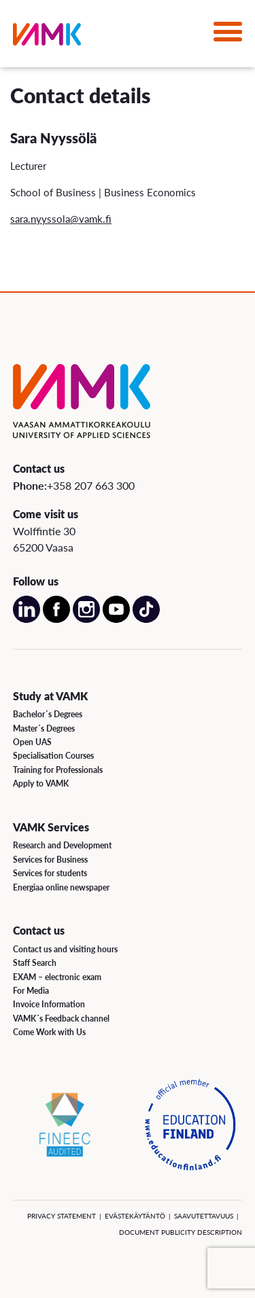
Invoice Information (49, 1004)
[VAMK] (47, 37)
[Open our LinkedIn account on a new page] (26, 620)
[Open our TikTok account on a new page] (146, 620)
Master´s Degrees (44, 728)
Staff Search (34, 963)
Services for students (50, 873)
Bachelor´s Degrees (47, 714)
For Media (31, 990)
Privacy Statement (61, 1216)
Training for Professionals (58, 770)
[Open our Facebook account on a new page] (56, 620)
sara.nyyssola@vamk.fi (61, 218)
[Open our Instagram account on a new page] (86, 620)
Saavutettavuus (203, 1216)
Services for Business (50, 859)
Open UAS (32, 742)
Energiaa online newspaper (61, 887)
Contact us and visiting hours (65, 949)
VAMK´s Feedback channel (61, 1018)
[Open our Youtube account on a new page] (116, 620)
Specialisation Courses (53, 755)
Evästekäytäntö (135, 1216)
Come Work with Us (49, 1032)
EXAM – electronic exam (57, 977)
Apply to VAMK (41, 783)
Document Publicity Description (180, 1232)
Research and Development (62, 845)
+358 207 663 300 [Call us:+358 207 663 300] (91, 485)
